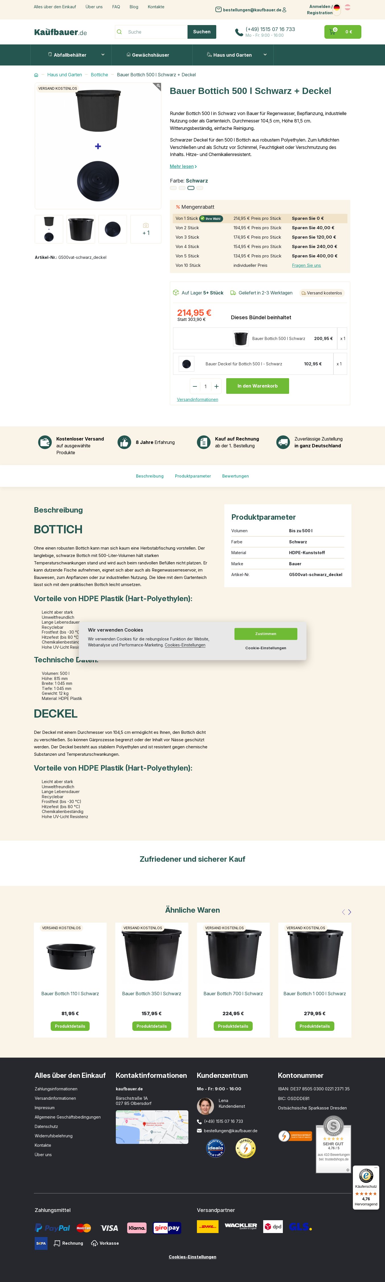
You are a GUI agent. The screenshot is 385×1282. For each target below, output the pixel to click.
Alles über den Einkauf (55, 6)
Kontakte (156, 6)
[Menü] (375, 1169)
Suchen (202, 31)
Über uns (94, 6)
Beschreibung (150, 476)
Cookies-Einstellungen (192, 1256)
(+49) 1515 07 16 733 (270, 29)
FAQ (116, 6)
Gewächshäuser (148, 55)
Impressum (45, 1107)
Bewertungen (235, 476)
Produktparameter (193, 476)
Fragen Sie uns (306, 265)
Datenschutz (46, 1126)
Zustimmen (265, 633)
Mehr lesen (182, 166)
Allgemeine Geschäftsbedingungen (68, 1117)
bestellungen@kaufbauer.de (252, 10)
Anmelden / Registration (320, 9)
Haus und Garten (229, 55)
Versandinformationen (197, 399)
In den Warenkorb (258, 386)
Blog (134, 6)
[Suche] (165, 32)
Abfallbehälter (67, 55)
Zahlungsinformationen (56, 1088)
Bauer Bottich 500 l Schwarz (278, 338)
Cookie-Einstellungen (265, 648)
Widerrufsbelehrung (54, 1135)
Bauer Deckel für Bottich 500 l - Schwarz (244, 363)
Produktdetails (70, 1026)
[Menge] (205, 386)
